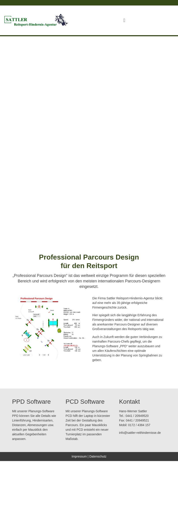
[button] (124, 20)
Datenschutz (97, 456)
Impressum (79, 456)
